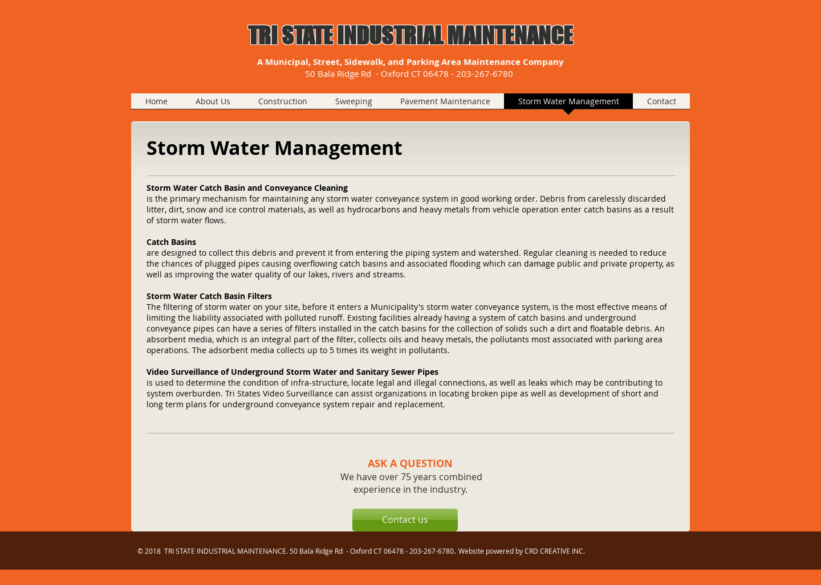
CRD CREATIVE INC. (555, 550)
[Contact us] (405, 520)
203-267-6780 (485, 73)
